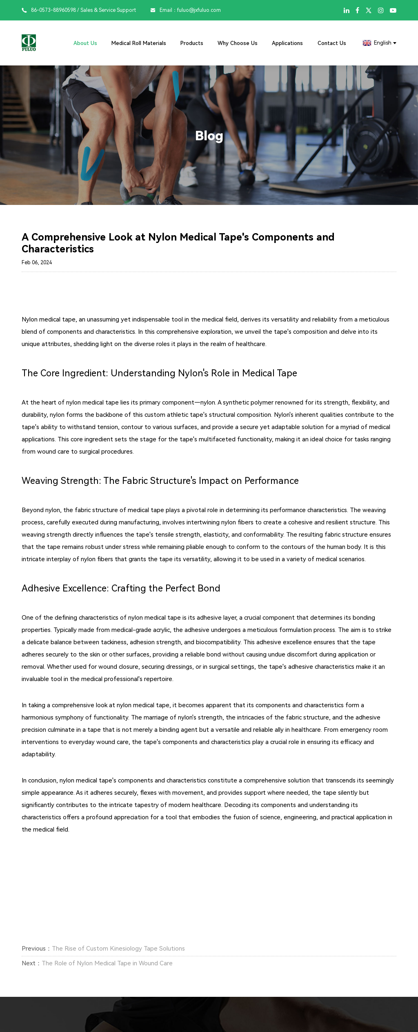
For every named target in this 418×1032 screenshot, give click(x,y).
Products (191, 43)
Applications (287, 43)
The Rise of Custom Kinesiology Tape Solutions (118, 948)
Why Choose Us (238, 43)
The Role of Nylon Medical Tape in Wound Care (107, 963)
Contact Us (332, 43)
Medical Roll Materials (138, 43)
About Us (85, 43)
